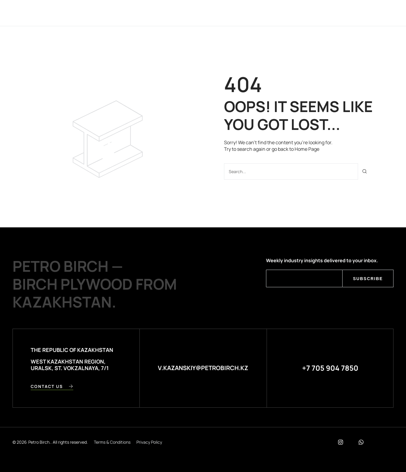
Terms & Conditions (112, 442)
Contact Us (233, 12)
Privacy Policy (149, 442)
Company (161, 12)
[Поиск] (364, 171)
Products (195, 12)
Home (133, 12)
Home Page (307, 149)
